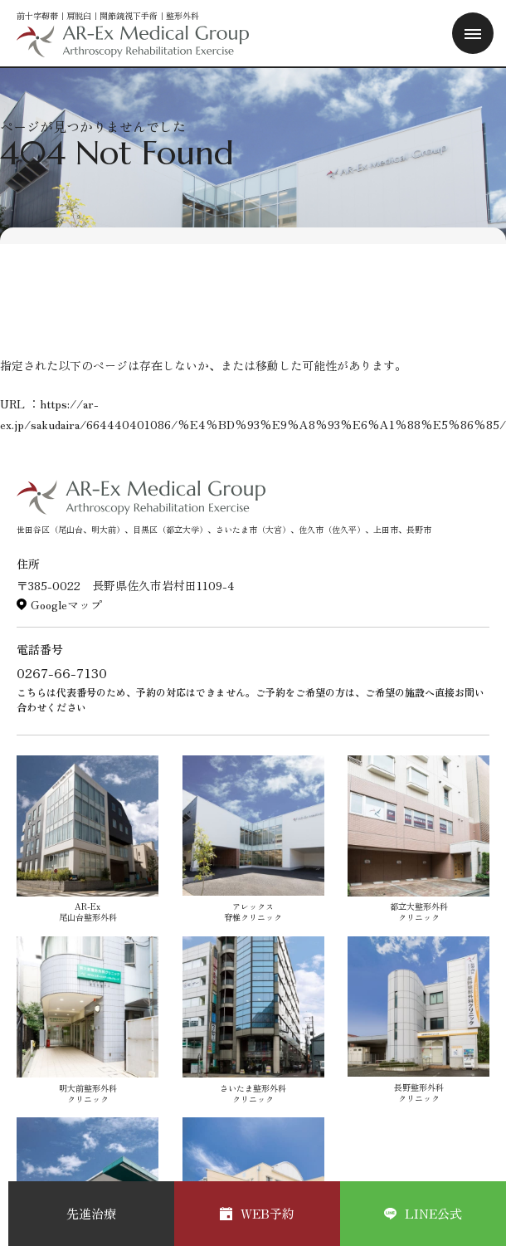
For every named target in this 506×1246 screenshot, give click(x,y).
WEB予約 (257, 1213)
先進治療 (91, 1213)
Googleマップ (66, 604)
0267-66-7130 (62, 672)
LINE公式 (423, 1213)
